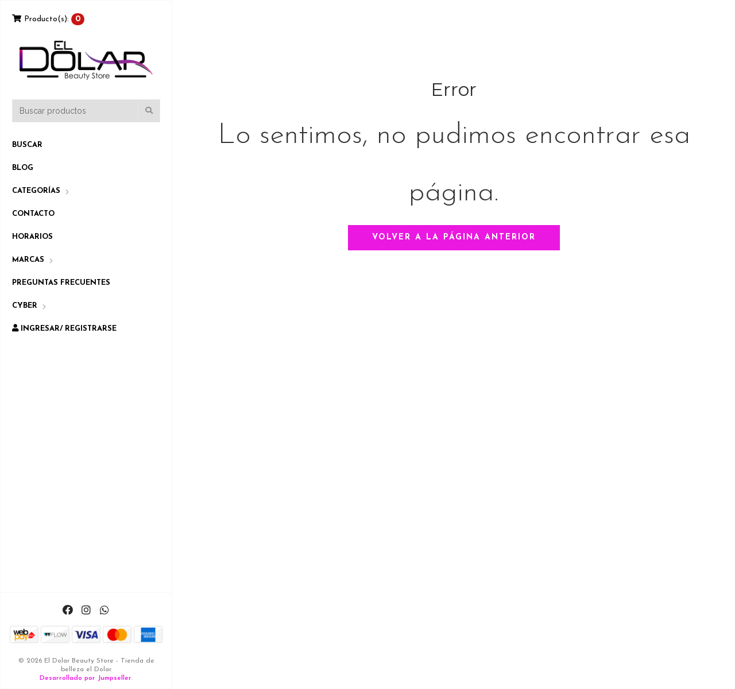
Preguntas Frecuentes (61, 283)
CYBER (24, 305)
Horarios (32, 237)
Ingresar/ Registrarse (64, 328)
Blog (22, 168)
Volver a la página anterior (454, 237)
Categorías (36, 191)
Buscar (27, 145)
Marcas (28, 260)
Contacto (33, 214)
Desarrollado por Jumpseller (85, 678)
